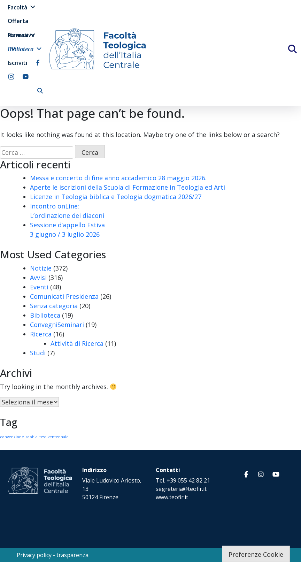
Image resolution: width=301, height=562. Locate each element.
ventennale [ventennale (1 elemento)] (58, 436)
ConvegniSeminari (57, 324)
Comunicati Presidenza (64, 296)
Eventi (39, 287)
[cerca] (40, 91)
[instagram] (11, 77)
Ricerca (22, 35)
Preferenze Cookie (256, 554)
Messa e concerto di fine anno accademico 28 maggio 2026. (118, 178)
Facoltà (22, 7)
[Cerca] (299, 51)
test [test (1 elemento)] (42, 436)
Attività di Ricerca (77, 343)
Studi (38, 353)
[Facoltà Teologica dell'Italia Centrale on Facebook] (246, 474)
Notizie (41, 268)
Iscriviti (17, 63)
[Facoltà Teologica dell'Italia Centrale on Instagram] (261, 474)
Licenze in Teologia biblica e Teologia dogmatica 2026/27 (115, 196)
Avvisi (38, 277)
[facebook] (38, 63)
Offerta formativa (21, 22)
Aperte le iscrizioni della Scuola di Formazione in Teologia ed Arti (127, 187)
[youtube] (25, 77)
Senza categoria (54, 306)
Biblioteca (25, 49)
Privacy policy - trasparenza (52, 555)
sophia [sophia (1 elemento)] (32, 436)
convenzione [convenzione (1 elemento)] (12, 436)
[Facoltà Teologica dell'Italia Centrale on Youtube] (276, 474)
